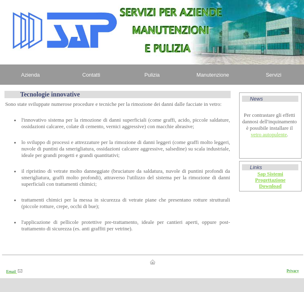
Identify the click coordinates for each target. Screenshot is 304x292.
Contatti (91, 75)
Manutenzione (213, 75)
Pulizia (152, 75)
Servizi (273, 75)
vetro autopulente (269, 134)
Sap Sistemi (270, 174)
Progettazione (270, 180)
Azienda (30, 75)
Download (270, 186)
